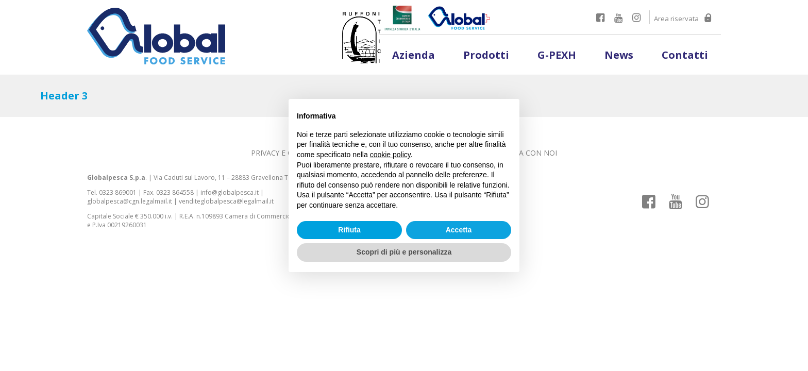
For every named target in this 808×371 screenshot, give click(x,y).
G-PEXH (556, 55)
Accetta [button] (459, 230)
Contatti (685, 55)
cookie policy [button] (390, 154)
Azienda (413, 55)
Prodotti (486, 55)
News (618, 55)
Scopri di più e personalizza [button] (404, 252)
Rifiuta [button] (349, 230)
